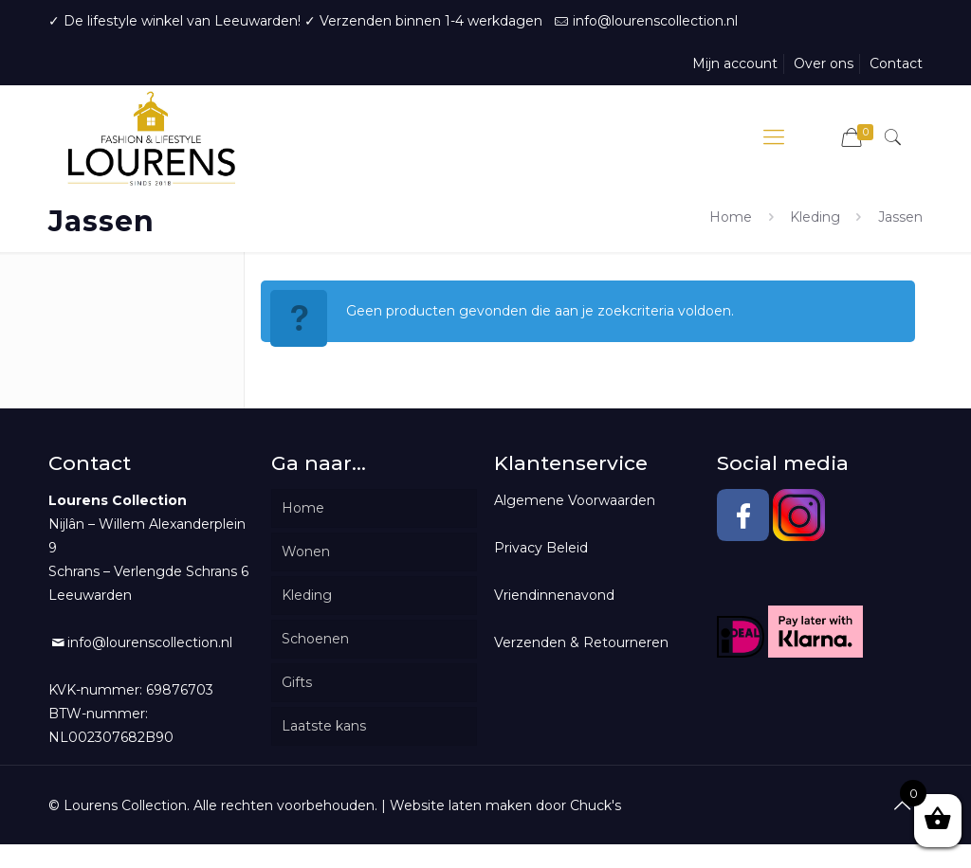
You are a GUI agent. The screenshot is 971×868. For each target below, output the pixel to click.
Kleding (815, 217)
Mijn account (735, 63)
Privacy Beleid (541, 547)
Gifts (297, 682)
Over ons (823, 63)
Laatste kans (324, 725)
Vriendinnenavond (554, 595)
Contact (896, 63)
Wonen (306, 551)
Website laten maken (461, 805)
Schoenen (315, 638)
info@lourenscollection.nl (655, 20)
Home (730, 217)
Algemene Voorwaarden (574, 500)
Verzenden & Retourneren (581, 642)
